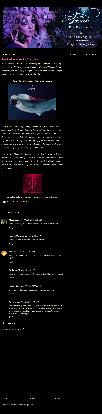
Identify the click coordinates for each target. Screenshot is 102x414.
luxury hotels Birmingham (20, 313)
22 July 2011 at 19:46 (34, 236)
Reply (11, 227)
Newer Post (6, 398)
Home (32, 398)
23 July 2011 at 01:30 (26, 252)
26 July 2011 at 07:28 (30, 302)
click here (54, 197)
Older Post (58, 398)
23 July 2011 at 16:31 (27, 270)
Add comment (9, 323)
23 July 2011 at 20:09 (34, 286)
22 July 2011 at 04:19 (33, 220)
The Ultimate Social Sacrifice (20, 59)
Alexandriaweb (16, 220)
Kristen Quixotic (16, 236)
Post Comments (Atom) (23, 404)
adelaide (12, 252)
